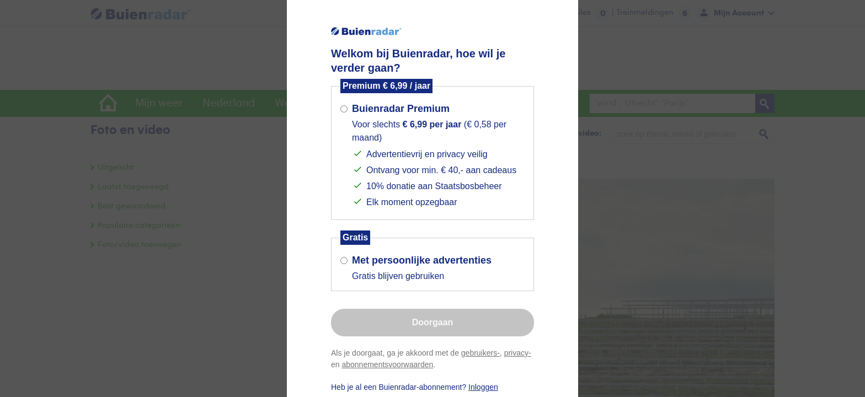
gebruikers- (480, 352)
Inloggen (483, 387)
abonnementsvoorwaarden (387, 364)
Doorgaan (432, 322)
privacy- (517, 352)
